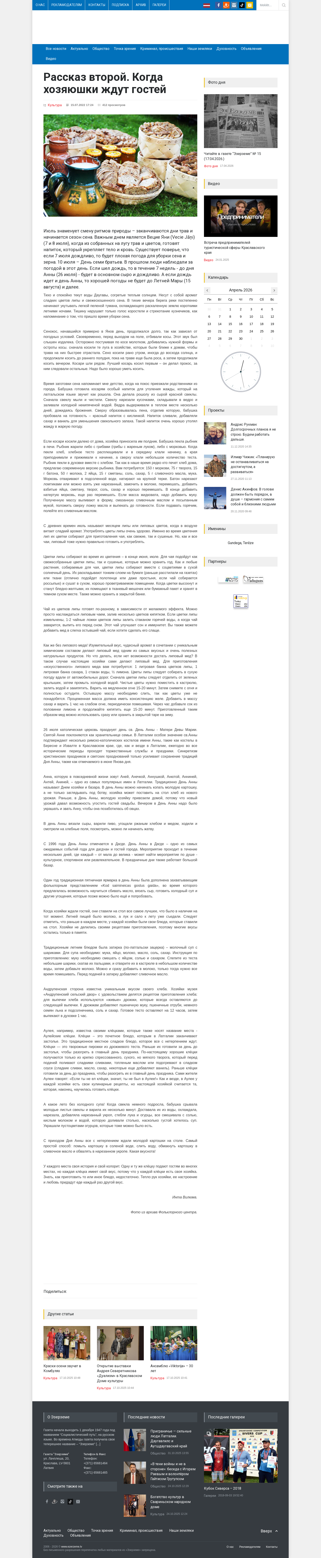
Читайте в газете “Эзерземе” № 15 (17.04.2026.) (232, 156)
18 (261, 324)
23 (241, 331)
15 (230, 324)
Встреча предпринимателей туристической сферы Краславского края (234, 247)
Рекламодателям (66, 5)
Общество (101, 49)
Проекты (216, 410)
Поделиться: (55, 1292)
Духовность (226, 49)
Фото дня (211, 166)
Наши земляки (199, 49)
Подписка (120, 5)
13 (209, 324)
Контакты (96, 5)
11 (261, 316)
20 (209, 331)
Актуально (79, 49)
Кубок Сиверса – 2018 (222, 1488)
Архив (141, 5)
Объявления (251, 49)
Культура (55, 105)
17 (251, 324)
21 (220, 331)
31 (220, 309)
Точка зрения (125, 49)
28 (220, 338)
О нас (40, 5)
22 (230, 331)
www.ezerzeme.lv (71, 1546)
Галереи (159, 5)
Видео (51, 59)
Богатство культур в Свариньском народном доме (170, 1502)
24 (251, 331)
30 (209, 309)
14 (220, 324)
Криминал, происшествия (161, 49)
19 (272, 324)
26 (272, 331)
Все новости (56, 49)
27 (209, 338)
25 (261, 331)
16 (241, 324)
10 (251, 316)
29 (230, 338)
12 (272, 316)
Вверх (266, 1531)
